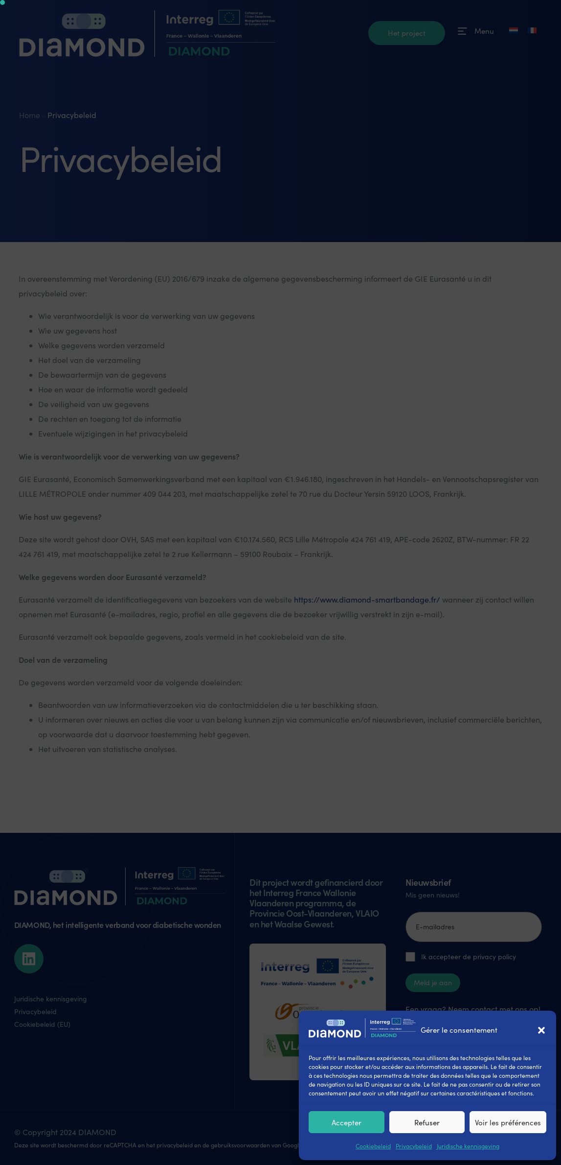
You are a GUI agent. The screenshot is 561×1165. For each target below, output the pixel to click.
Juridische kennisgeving (468, 1146)
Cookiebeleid (373, 1146)
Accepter (346, 1122)
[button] (541, 1030)
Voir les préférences (508, 1122)
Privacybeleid (414, 1146)
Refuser (427, 1122)
